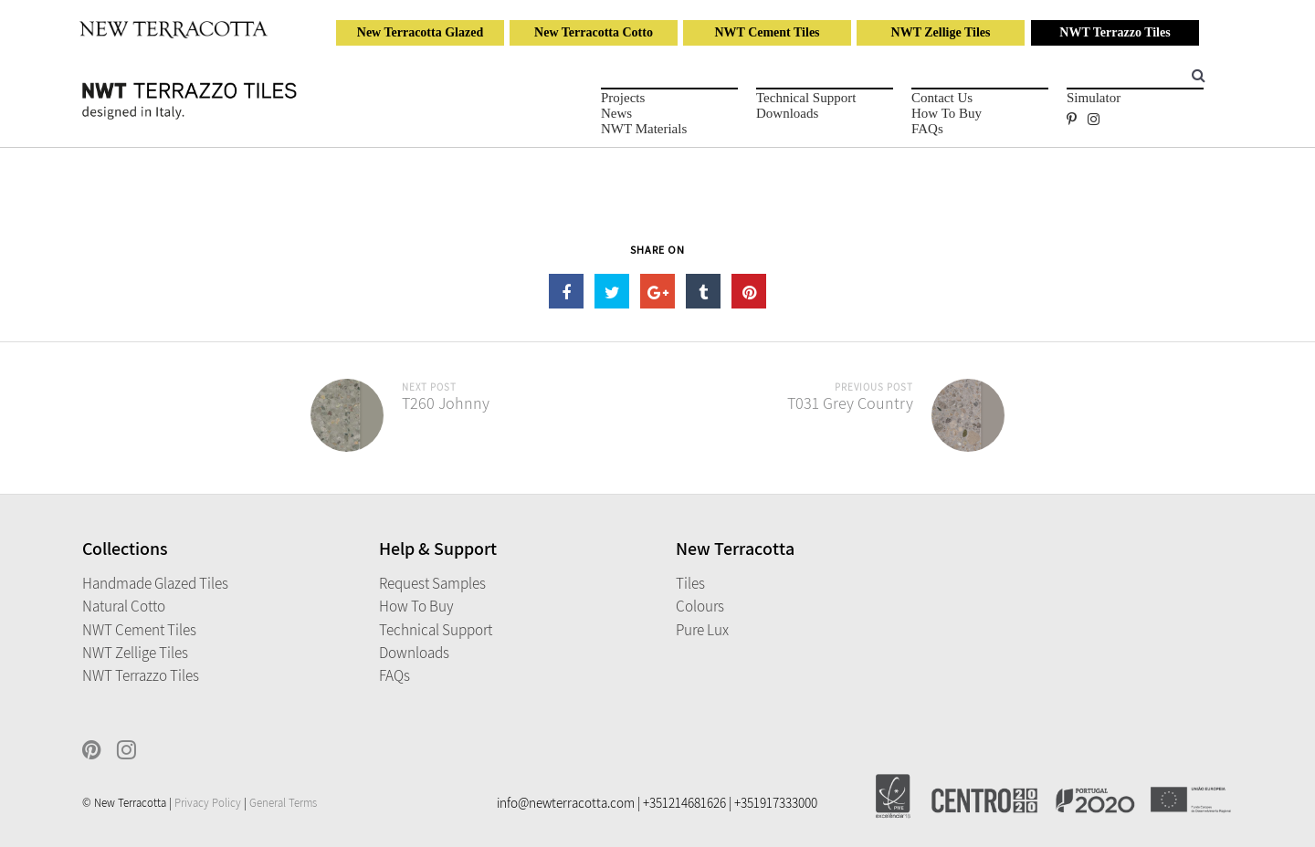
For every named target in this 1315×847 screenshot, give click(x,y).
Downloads (787, 113)
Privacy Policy (207, 802)
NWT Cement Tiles (766, 32)
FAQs (927, 128)
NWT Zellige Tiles (941, 32)
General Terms (283, 802)
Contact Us (942, 97)
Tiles (690, 583)
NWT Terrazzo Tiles (1114, 32)
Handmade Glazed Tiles (155, 583)
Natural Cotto (123, 606)
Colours (700, 606)
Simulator (1093, 97)
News (616, 113)
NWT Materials (644, 128)
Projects (623, 97)
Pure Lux (702, 630)
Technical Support (806, 97)
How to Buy (946, 113)
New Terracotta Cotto (593, 32)
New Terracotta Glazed (420, 32)
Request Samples (432, 583)
